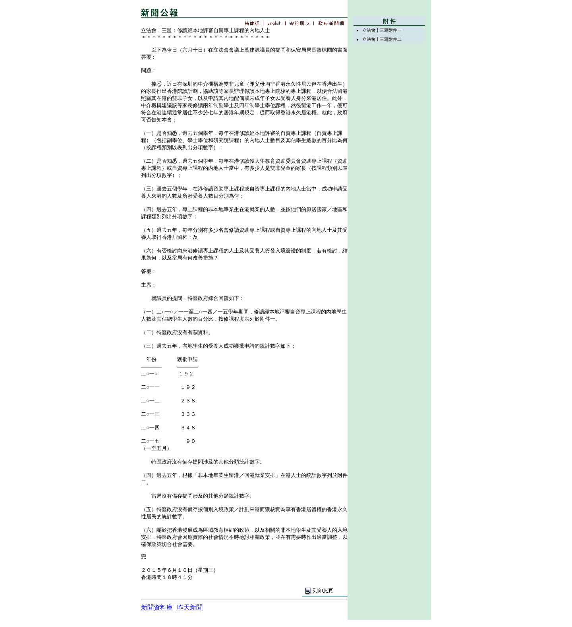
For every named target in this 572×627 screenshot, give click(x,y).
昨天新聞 (190, 607)
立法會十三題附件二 (382, 39)
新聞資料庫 (157, 607)
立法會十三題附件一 (382, 30)
